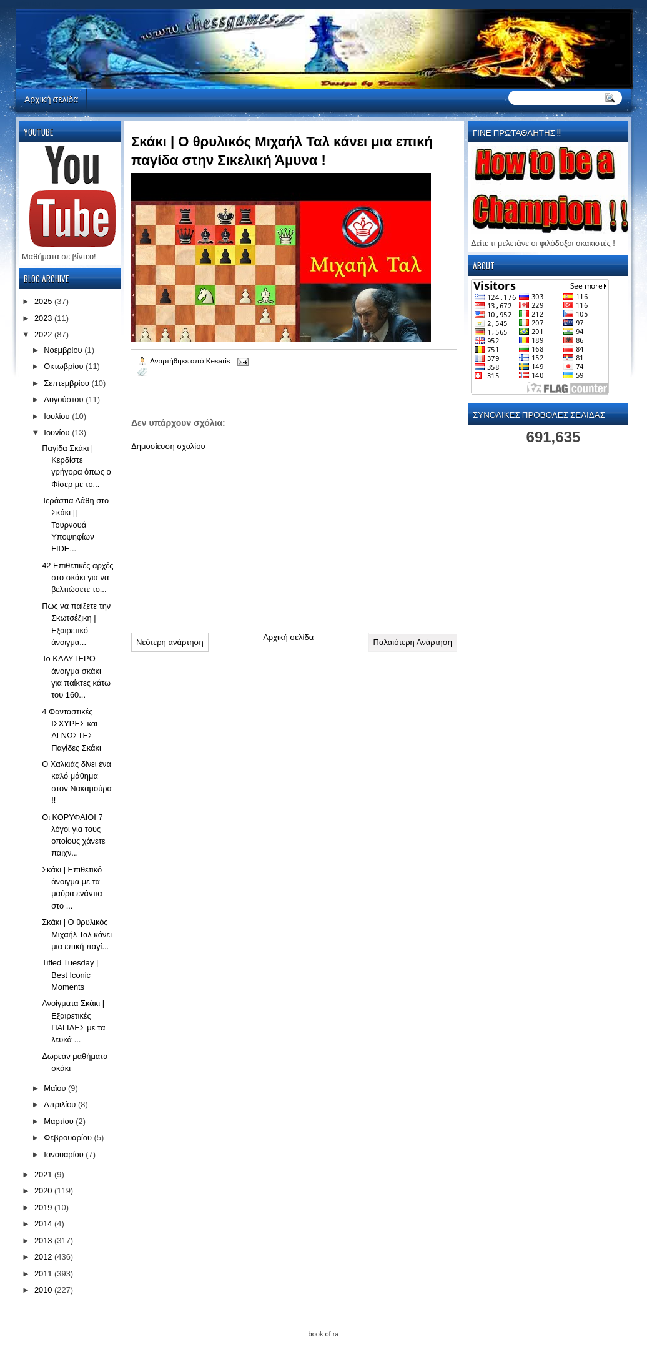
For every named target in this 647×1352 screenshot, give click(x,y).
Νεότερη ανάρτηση (170, 642)
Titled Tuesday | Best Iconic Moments (70, 975)
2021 (44, 1174)
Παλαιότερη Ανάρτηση (412, 642)
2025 (44, 301)
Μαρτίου (60, 1121)
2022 (44, 334)
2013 (44, 1240)
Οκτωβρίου (65, 366)
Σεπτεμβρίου (67, 383)
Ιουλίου (58, 416)
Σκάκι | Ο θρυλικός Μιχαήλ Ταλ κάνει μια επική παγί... (77, 934)
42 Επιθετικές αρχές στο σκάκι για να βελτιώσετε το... (77, 578)
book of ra (324, 1334)
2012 (44, 1256)
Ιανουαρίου (65, 1154)
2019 (44, 1207)
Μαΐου (56, 1088)
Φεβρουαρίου (69, 1137)
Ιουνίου (58, 432)
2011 (44, 1273)
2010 (44, 1290)
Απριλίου (61, 1104)
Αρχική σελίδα (51, 98)
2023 (44, 318)
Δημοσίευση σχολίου (168, 446)
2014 (44, 1223)
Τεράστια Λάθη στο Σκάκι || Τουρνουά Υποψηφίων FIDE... (75, 524)
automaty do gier (39, 3)
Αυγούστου (65, 399)
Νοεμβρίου (64, 350)
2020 (44, 1190)
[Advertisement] (225, 537)
